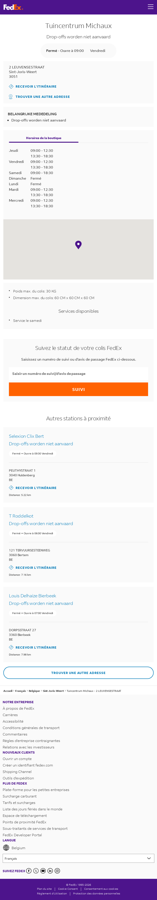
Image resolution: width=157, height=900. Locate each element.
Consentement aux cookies (101, 888)
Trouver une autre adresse (39, 96)
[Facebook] (28, 870)
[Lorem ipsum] (78, 858)
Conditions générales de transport (31, 727)
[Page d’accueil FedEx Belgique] (13, 7)
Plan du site (44, 888)
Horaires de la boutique (43, 138)
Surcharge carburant (20, 796)
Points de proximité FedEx (24, 822)
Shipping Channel (17, 771)
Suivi (78, 389)
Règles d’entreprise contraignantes (31, 740)
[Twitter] (36, 870)
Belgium (14, 847)
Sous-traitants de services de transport (35, 828)
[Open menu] (151, 7)
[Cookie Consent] (68, 888)
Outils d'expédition (18, 778)
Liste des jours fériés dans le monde (32, 809)
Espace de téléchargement (25, 815)
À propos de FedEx (18, 708)
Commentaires (15, 734)
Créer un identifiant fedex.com (28, 765)
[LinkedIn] (50, 870)
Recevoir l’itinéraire (33, 86)
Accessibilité (13, 721)
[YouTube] (43, 870)
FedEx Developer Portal (22, 834)
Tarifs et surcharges (19, 802)
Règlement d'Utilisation (52, 893)
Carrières (10, 714)
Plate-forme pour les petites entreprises (36, 789)
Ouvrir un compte (17, 758)
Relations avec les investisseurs (28, 747)
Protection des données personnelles (96, 893)
